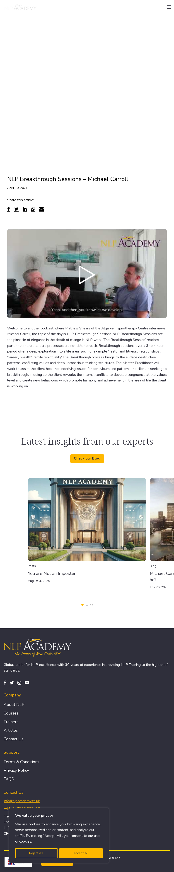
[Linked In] (25, 209)
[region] (59, 835)
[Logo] (21, 7)
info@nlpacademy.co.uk (22, 800)
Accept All (81, 853)
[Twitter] (16, 209)
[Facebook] (8, 209)
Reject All (36, 853)
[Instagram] (19, 682)
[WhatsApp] (33, 209)
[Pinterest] (27, 682)
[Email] (41, 209)
